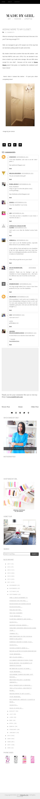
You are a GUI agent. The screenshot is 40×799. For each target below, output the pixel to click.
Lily (10, 315)
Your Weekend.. (15, 696)
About (10, 2)
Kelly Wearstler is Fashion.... (21, 685)
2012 (9, 579)
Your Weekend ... (16, 616)
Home (3, 2)
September (13, 594)
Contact (17, 2)
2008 (9, 741)
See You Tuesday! (16, 613)
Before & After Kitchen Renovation (23, 651)
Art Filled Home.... (17, 657)
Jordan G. (12, 240)
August (12, 711)
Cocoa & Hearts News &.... (19, 648)
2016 (9, 567)
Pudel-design (14, 184)
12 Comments (9, 32)
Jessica (11, 202)
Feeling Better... (16, 610)
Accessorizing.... (16, 607)
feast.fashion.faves (14, 341)
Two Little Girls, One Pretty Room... (21, 689)
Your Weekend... (16, 654)
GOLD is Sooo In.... (16, 708)
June (11, 717)
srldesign (12, 296)
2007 (9, 745)
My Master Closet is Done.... (20, 668)
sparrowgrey (14, 284)
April (11, 723)
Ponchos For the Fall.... (19, 600)
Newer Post (6, 407)
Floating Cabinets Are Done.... (21, 619)
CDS (10, 213)
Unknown (12, 157)
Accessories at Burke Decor (20, 603)
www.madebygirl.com (15, 397)
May (10, 720)
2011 (9, 582)
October (12, 591)
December (13, 585)
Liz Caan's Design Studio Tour (21, 660)
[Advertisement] (19, 779)
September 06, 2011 (22, 157)
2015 (9, 570)
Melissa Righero (15, 173)
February (12, 729)
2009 (9, 738)
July (11, 714)
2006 (9, 748)
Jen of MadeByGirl (15, 267)
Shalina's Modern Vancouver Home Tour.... (23, 629)
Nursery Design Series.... (19, 625)
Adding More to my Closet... (20, 693)
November (13, 588)
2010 (9, 735)
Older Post (35, 407)
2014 (9, 573)
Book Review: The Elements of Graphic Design (21, 664)
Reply (10, 168)
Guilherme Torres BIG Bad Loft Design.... (21, 676)
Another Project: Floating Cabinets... (20, 681)
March (11, 726)
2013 (9, 576)
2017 (9, 564)
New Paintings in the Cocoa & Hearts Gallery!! (21, 638)
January (12, 732)
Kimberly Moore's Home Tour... (21, 642)
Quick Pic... (14, 622)
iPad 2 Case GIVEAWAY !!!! (19, 597)
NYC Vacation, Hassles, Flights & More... (22, 701)
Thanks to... (14, 633)
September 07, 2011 (19, 315)
